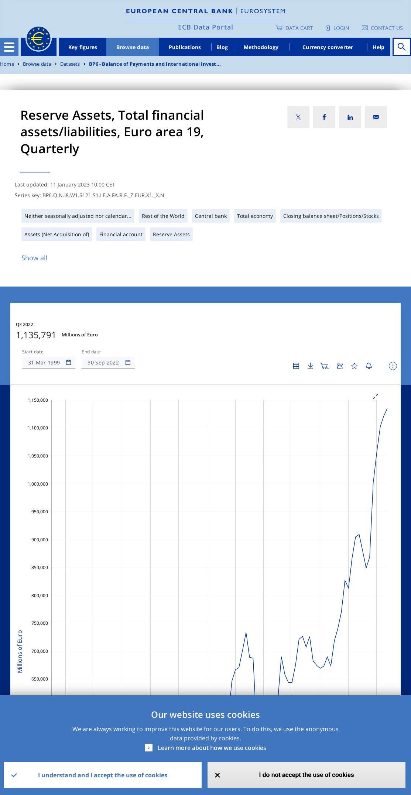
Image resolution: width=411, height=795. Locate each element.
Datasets (70, 64)
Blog (222, 47)
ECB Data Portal (205, 27)
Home (7, 64)
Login (341, 27)
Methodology (261, 47)
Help (379, 47)
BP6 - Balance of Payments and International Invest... (155, 64)
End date (91, 352)
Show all (34, 257)
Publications (185, 47)
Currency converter (327, 47)
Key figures (82, 47)
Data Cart (299, 27)
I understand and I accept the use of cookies (102, 775)
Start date (33, 352)
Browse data (132, 47)
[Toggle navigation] (9, 47)
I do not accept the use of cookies (306, 775)
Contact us (387, 27)
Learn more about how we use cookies (212, 748)
